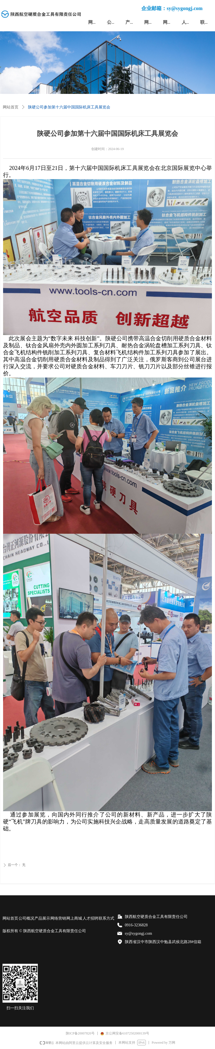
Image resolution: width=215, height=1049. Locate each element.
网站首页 (10, 107)
